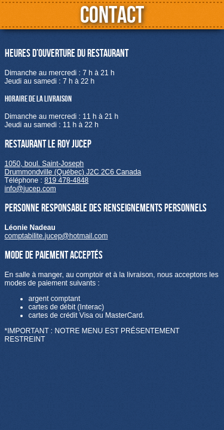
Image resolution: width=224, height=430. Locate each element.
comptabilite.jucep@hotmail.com (56, 236)
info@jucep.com (30, 189)
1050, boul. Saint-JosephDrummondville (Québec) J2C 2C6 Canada (73, 167)
